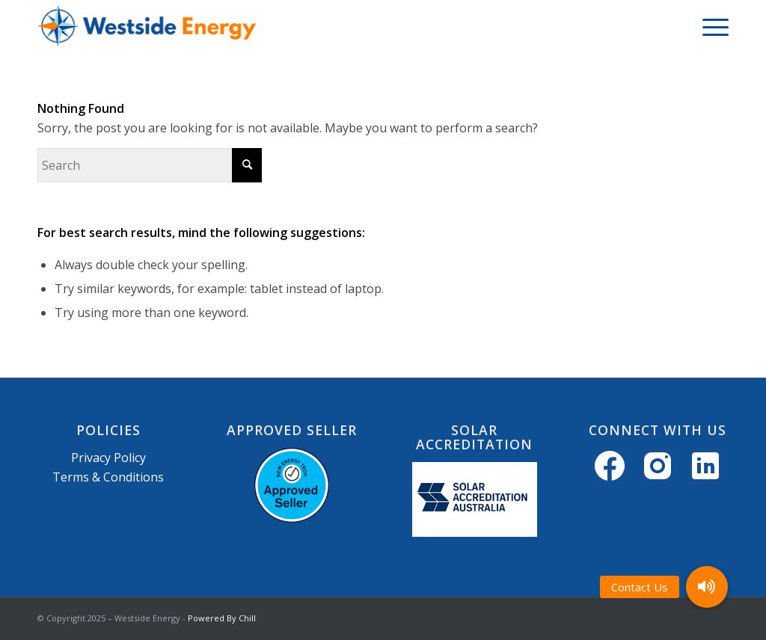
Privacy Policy (108, 457)
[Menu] (711, 26)
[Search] (149, 165)
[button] (707, 587)
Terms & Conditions (108, 477)
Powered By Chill (222, 618)
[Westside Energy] (146, 26)
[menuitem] (711, 26)
